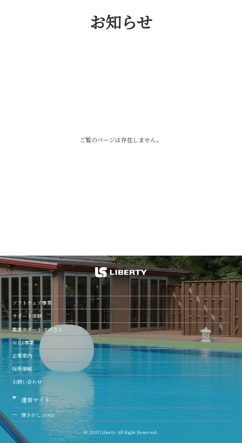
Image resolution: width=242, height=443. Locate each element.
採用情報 (22, 368)
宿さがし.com (37, 414)
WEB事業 (23, 342)
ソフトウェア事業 (32, 302)
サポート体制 (27, 315)
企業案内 (22, 355)
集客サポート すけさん (37, 329)
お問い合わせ (27, 381)
